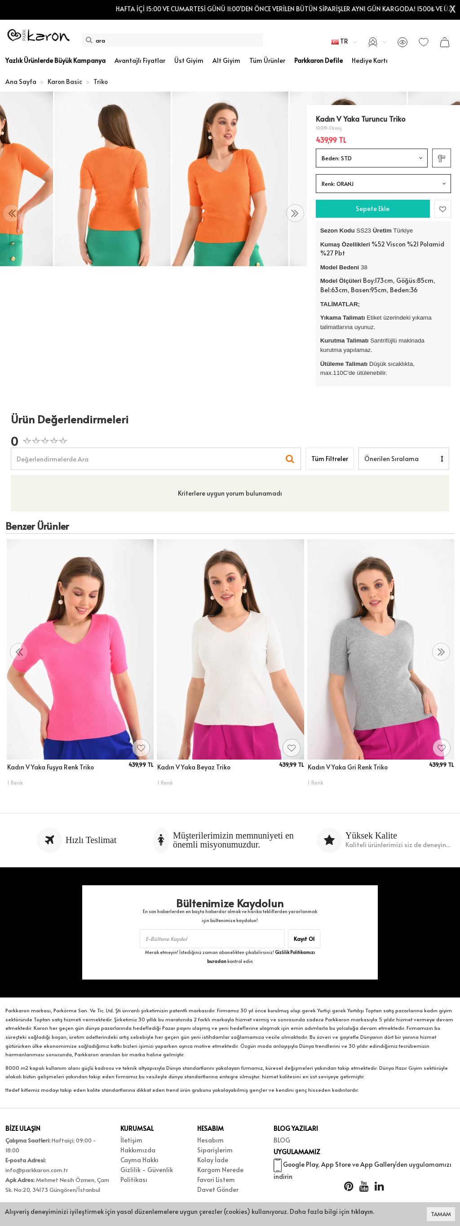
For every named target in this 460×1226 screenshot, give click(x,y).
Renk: (338, 184)
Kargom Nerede (220, 1169)
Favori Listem (216, 1179)
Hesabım (210, 1140)
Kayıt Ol (304, 938)
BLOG (282, 1140)
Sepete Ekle (372, 208)
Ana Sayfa (20, 81)
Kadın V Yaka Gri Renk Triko (348, 767)
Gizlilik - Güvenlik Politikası (146, 1174)
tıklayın (362, 1211)
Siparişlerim (215, 1150)
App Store (336, 1164)
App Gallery (377, 1164)
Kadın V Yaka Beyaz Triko (193, 767)
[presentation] (11, 213)
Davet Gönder (218, 1189)
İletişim (131, 1140)
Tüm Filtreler (329, 458)
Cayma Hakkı (139, 1160)
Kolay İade (212, 1160)
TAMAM (441, 1213)
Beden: (337, 158)
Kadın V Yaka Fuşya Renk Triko (50, 767)
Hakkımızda (137, 1150)
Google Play (300, 1164)
